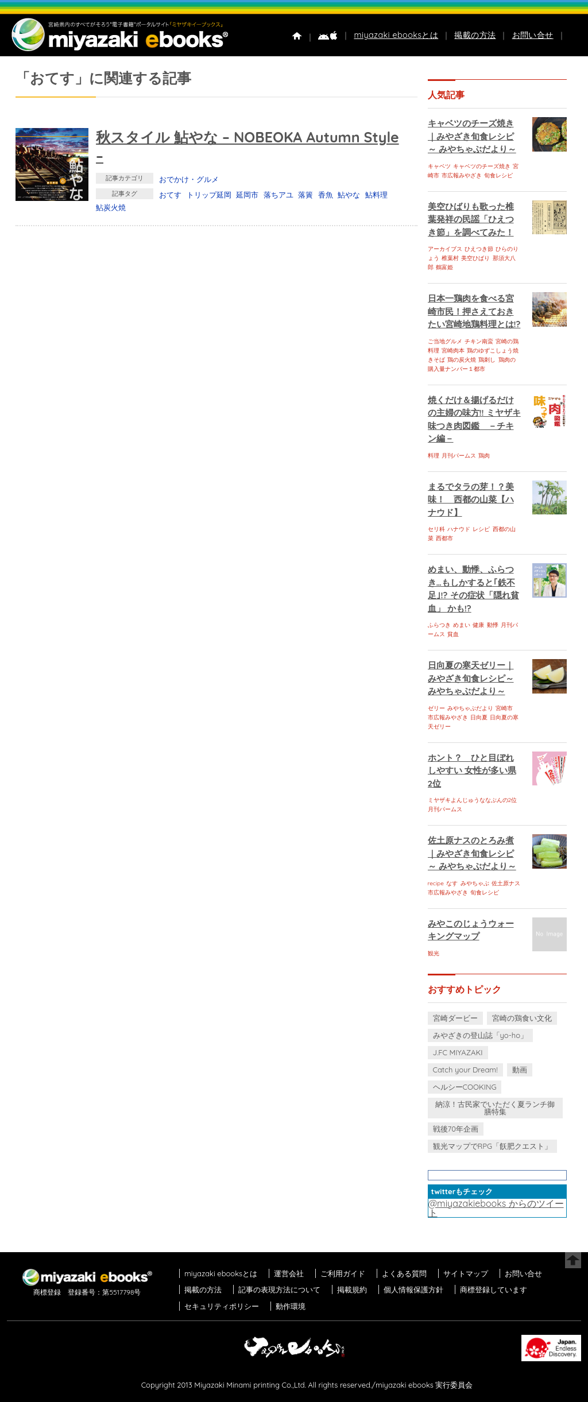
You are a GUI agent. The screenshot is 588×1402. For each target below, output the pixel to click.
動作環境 (290, 1306)
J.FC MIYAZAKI (458, 1052)
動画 (519, 1069)
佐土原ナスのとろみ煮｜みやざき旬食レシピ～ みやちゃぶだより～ (472, 853)
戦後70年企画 (455, 1128)
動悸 (492, 625)
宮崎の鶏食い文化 (522, 1018)
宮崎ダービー (455, 1018)
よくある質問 (404, 1273)
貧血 (453, 634)
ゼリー (436, 708)
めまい (461, 625)
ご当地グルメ (445, 341)
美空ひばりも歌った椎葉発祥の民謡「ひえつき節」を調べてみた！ (471, 219)
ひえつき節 (479, 249)
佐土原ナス (506, 883)
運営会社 (289, 1273)
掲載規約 (352, 1289)
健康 (478, 625)
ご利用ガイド (342, 1273)
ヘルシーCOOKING (465, 1086)
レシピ (481, 529)
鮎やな (349, 194)
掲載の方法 (475, 35)
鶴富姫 (444, 267)
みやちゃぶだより (470, 708)
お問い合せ (533, 35)
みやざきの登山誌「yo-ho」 (480, 1035)
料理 (433, 455)
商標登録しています (493, 1289)
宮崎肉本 (453, 350)
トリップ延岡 (209, 194)
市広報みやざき (462, 175)
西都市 (444, 538)
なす (452, 883)
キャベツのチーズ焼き (481, 166)
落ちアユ (278, 194)
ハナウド (458, 529)
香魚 (325, 194)
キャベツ (439, 166)
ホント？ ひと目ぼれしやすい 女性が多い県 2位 (472, 770)
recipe (436, 883)
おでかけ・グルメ (189, 179)
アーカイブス (445, 249)
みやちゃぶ (475, 883)
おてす (170, 194)
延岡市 (247, 194)
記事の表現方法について (279, 1289)
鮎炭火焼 (111, 207)
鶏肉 (484, 455)
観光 (433, 953)
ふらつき (439, 625)
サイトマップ (465, 1273)
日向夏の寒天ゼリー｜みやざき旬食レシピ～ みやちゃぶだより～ (471, 678)
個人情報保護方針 (413, 1289)
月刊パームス (459, 455)
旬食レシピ (498, 175)
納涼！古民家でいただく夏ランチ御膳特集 (495, 1107)
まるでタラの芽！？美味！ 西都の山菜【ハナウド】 (471, 499)
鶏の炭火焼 (461, 359)
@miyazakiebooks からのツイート (496, 1208)
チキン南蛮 (479, 341)
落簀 (305, 194)
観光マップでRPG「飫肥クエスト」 (492, 1146)
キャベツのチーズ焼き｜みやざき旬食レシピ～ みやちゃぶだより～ (472, 136)
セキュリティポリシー (221, 1306)
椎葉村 (450, 258)
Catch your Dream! (465, 1069)
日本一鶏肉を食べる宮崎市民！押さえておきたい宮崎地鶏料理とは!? (474, 311)
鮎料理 (376, 194)
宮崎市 (504, 708)
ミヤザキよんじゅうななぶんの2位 (472, 800)
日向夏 (479, 717)
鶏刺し (487, 359)
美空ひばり (475, 258)
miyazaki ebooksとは (396, 35)
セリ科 (436, 529)
